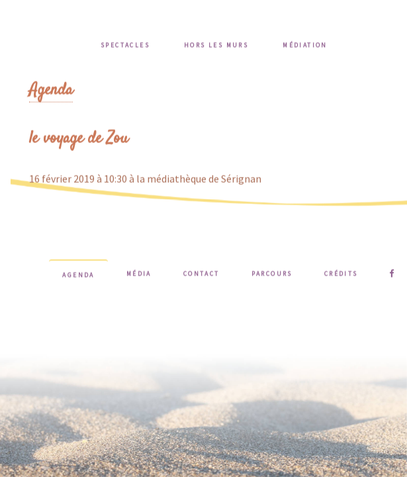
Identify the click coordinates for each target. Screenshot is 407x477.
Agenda (51, 91)
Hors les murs (216, 46)
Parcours (272, 275)
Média (139, 275)
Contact (201, 275)
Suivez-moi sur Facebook (392, 275)
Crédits (341, 275)
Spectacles (125, 46)
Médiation (305, 46)
